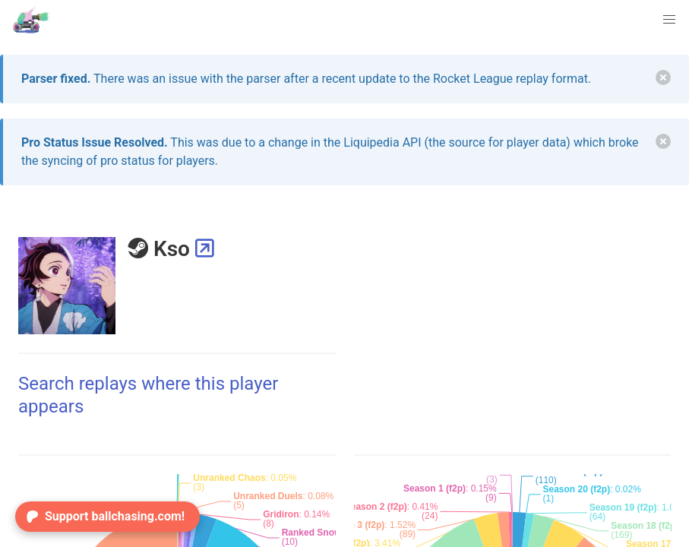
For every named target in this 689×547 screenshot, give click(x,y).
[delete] (663, 77)
